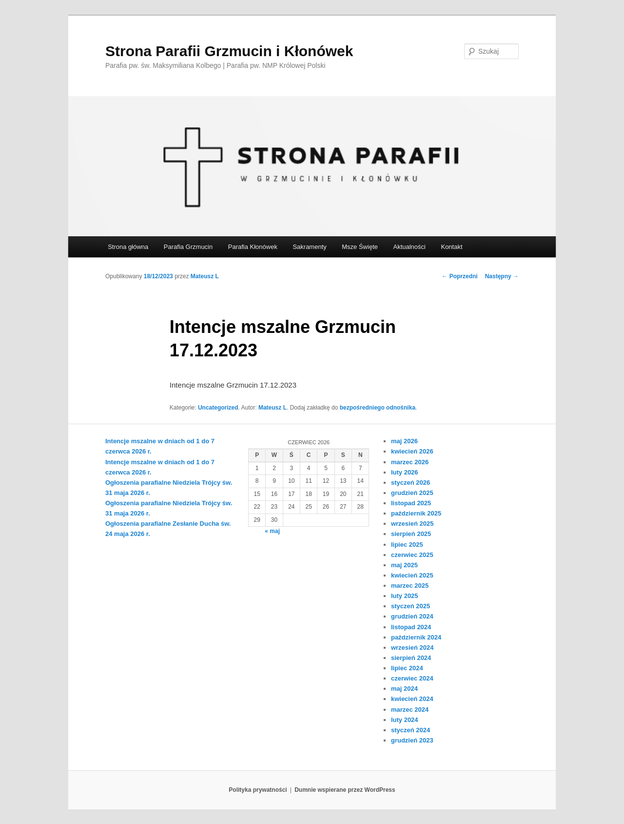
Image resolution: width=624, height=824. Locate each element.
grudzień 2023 (412, 740)
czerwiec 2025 (412, 554)
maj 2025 (404, 565)
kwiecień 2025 (412, 575)
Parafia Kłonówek (252, 246)
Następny (502, 276)
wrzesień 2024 (412, 647)
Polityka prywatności (258, 789)
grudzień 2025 (412, 492)
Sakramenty (309, 246)
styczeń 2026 (410, 482)
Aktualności (409, 246)
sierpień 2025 (411, 533)
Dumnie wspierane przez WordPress (344, 789)
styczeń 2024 (410, 730)
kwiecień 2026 (412, 451)
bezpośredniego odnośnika (377, 407)
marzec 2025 (410, 585)
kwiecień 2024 (412, 698)
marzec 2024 (410, 709)
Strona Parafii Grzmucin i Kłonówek (229, 51)
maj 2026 (404, 441)
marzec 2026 (410, 462)
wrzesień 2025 (412, 523)
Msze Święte (360, 246)
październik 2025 (416, 513)
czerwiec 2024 (412, 678)
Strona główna (128, 246)
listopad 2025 (411, 503)
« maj (272, 531)
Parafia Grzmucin (188, 246)
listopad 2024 (411, 627)
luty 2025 (404, 595)
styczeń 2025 (410, 606)
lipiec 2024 (407, 668)
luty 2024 (404, 719)
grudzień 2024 (412, 616)
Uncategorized (218, 407)
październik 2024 (416, 637)
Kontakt (451, 246)
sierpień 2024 (411, 657)
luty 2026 (404, 472)
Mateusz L (205, 276)
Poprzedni (459, 276)
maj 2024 (404, 688)
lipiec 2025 (407, 544)
